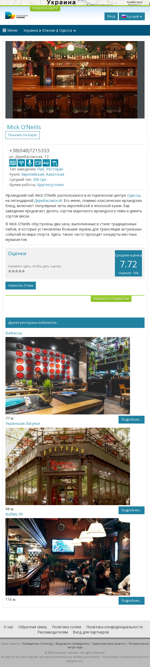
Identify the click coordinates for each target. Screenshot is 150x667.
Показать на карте (22, 135)
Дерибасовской (48, 200)
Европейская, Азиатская (42, 174)
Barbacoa (13, 333)
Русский (132, 16)
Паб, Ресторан (50, 169)
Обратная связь (32, 626)
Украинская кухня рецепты (109, 643)
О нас (9, 626)
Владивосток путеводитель (72, 643)
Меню (10, 30)
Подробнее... (131, 419)
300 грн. (40, 179)
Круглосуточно (50, 184)
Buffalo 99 (14, 514)
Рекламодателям (52, 632)
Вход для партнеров (91, 632)
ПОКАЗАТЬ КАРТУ (45, 8)
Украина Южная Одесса (49, 30)
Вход (111, 16)
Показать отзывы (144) (111, 299)
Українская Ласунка (22, 423)
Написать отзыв (20, 285)
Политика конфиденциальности (114, 626)
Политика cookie (66, 626)
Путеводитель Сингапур (37, 643)
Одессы (133, 195)
